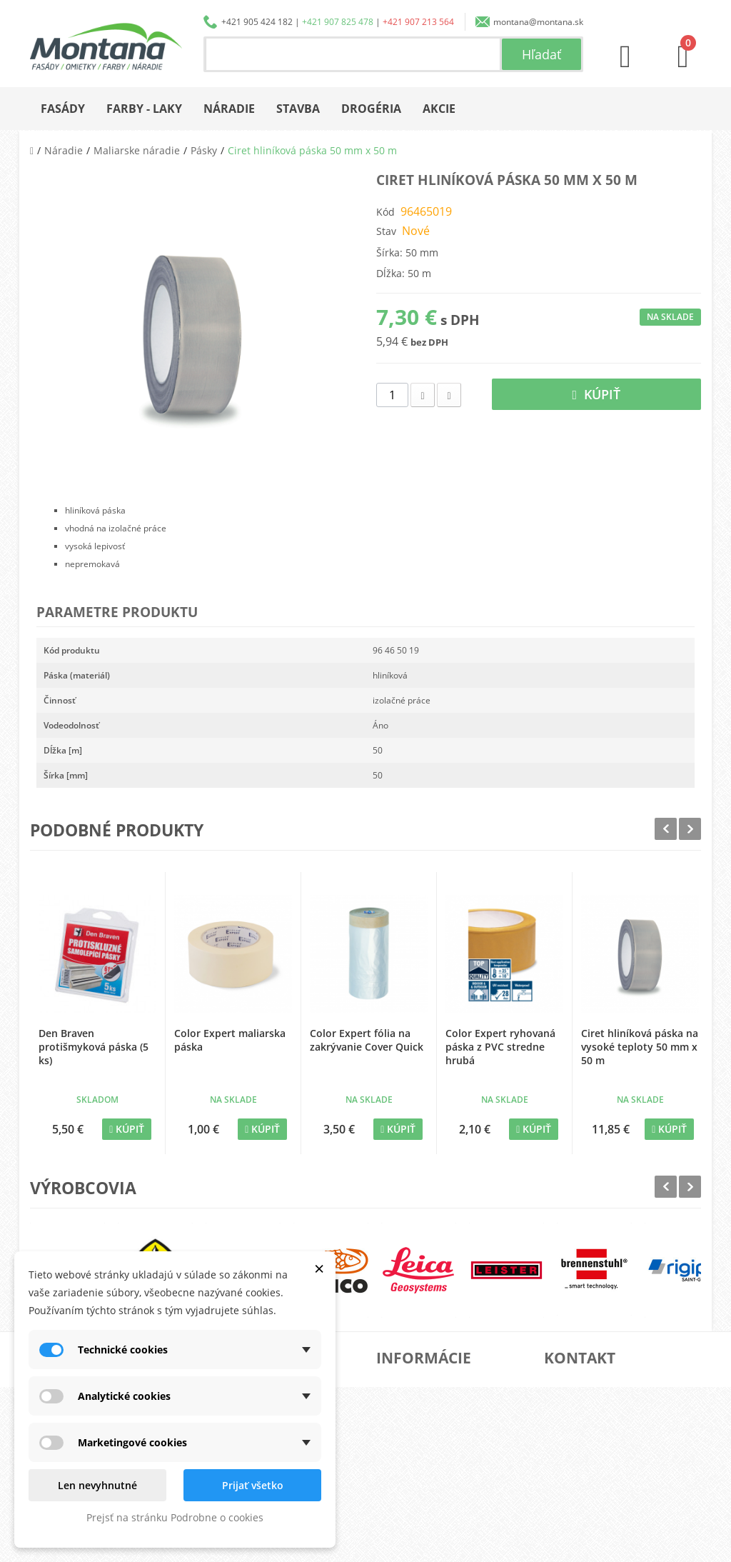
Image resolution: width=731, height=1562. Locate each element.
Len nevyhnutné (97, 1485)
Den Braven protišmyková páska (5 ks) (93, 1046)
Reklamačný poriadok (436, 1475)
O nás (405, 1384)
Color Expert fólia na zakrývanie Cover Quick (366, 1039)
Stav (386, 231)
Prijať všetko (252, 1485)
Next (690, 829)
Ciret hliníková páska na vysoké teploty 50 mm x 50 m (639, 1046)
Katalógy (411, 1407)
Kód (385, 212)
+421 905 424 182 (257, 22)
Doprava (411, 1429)
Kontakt (409, 1498)
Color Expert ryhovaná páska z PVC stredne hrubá (500, 1046)
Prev (666, 829)
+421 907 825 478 (337, 22)
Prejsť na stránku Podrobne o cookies (174, 1517)
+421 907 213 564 (418, 22)
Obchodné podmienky (437, 1452)
